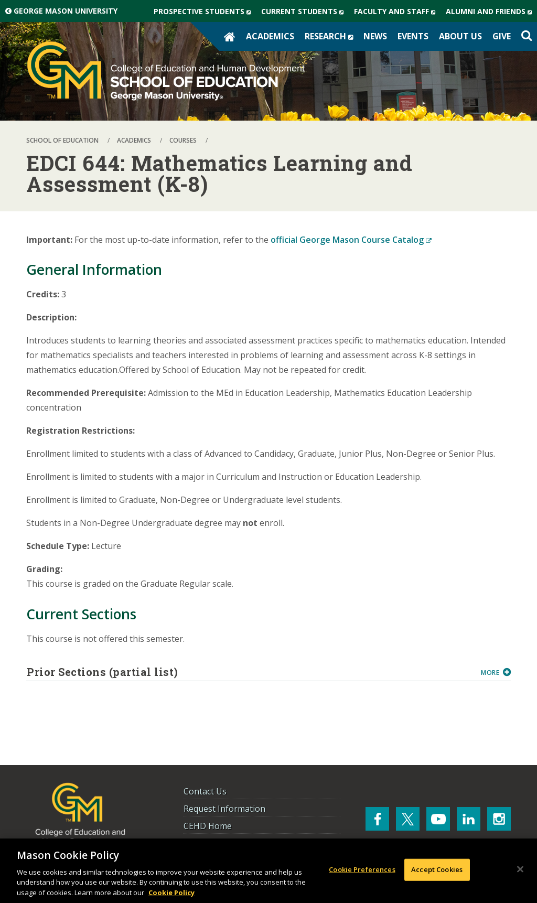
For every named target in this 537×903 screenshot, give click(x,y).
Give (501, 36)
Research (331, 36)
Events (413, 36)
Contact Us (205, 791)
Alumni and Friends (491, 11)
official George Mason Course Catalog (351, 239)
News (375, 36)
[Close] (520, 870)
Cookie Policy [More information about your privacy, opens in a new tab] (171, 893)
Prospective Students (205, 11)
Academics (270, 36)
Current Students (305, 11)
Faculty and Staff (397, 11)
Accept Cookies (437, 870)
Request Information (224, 808)
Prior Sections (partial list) (250, 672)
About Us (460, 36)
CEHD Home (208, 826)
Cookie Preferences (362, 870)
